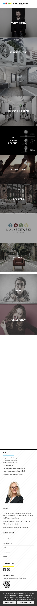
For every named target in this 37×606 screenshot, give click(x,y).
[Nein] (35, 599)
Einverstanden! (9, 602)
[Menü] (31, 4)
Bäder (4, 547)
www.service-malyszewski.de (16, 471)
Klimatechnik (6, 552)
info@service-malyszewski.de (15, 469)
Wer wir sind (6, 539)
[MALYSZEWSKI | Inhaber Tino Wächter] (15, 4)
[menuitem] (31, 4)
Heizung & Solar (7, 543)
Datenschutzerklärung (25, 602)
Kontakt (5, 556)
